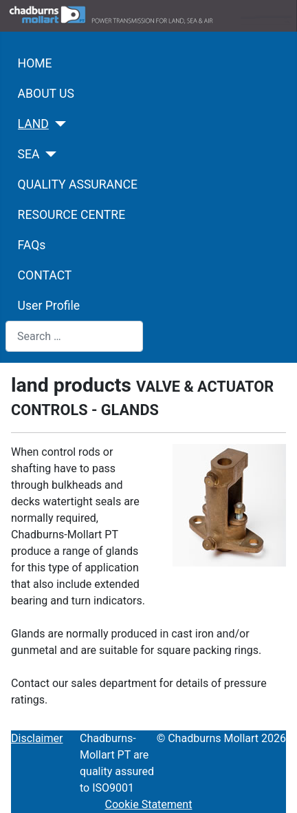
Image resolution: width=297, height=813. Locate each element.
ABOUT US (46, 94)
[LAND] (57, 124)
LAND (33, 124)
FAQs (32, 245)
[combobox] (74, 336)
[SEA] (48, 154)
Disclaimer (37, 738)
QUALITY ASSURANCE (78, 184)
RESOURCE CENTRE (72, 215)
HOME (35, 63)
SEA (29, 154)
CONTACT (45, 275)
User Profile (49, 306)
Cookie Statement (148, 804)
